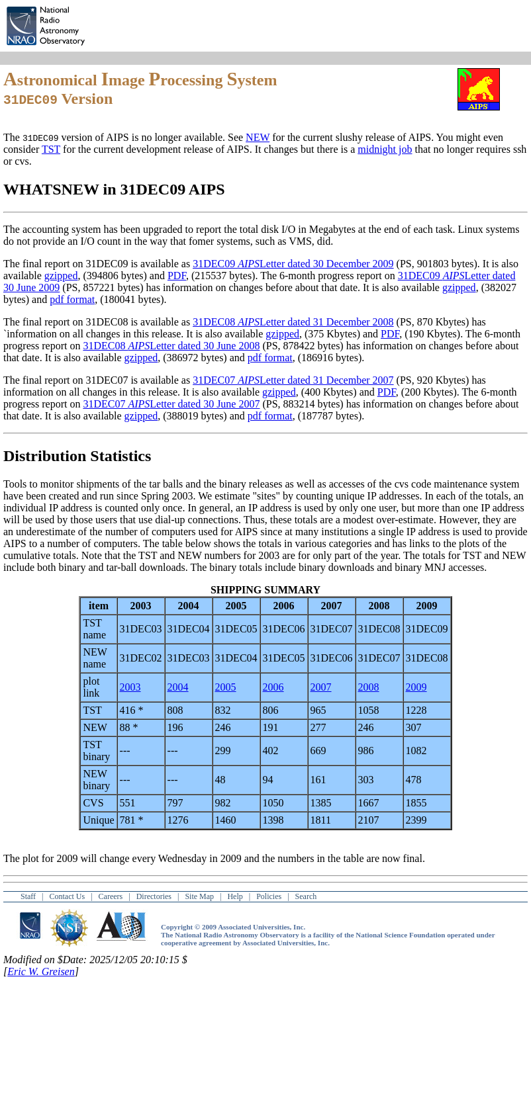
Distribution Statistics (77, 455)
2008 (368, 687)
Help (234, 896)
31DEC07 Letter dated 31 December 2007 (293, 380)
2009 (416, 687)
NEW (257, 137)
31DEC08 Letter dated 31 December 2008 (293, 321)
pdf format (72, 299)
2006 (273, 687)
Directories (153, 896)
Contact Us (67, 896)
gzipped (61, 275)
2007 (321, 687)
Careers (111, 896)
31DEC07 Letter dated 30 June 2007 (171, 403)
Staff (28, 896)
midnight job (385, 149)
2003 (130, 687)
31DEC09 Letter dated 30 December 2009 (293, 263)
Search (306, 896)
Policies (268, 896)
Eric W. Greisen (40, 971)
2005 (225, 687)
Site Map (199, 896)
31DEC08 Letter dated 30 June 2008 (171, 345)
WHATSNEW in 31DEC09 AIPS (114, 189)
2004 (178, 687)
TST (51, 149)
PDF (177, 275)
